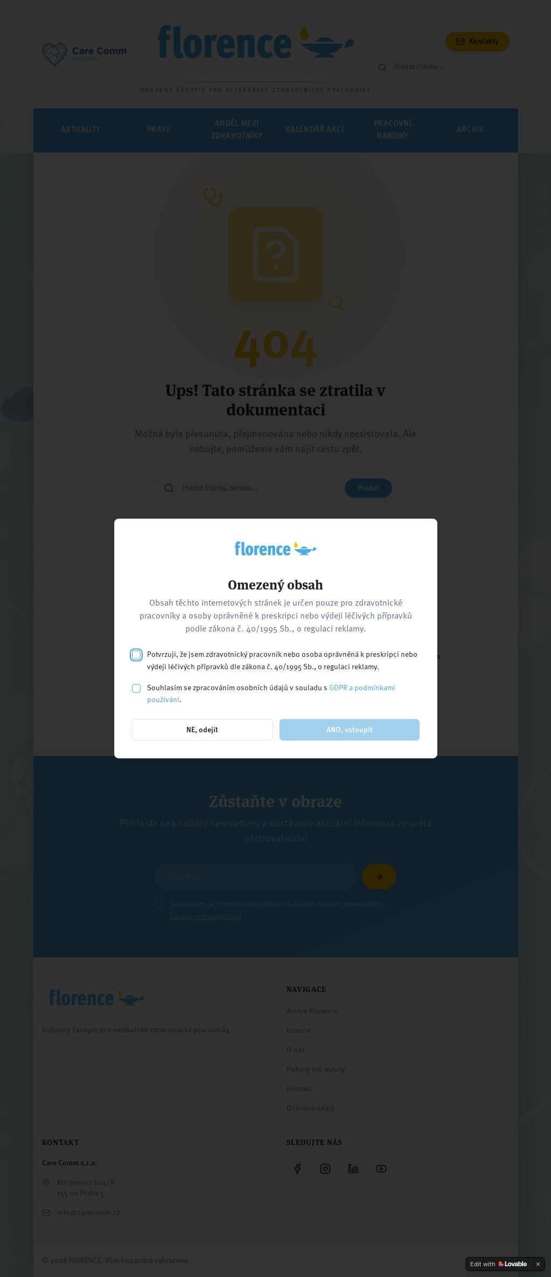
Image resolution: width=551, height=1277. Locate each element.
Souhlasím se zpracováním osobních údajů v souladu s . (271, 694)
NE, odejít (202, 730)
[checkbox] (136, 655)
